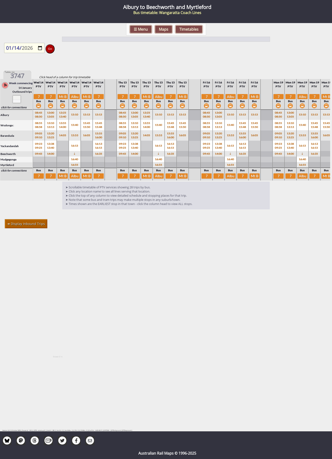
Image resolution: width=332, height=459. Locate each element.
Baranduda (7, 135)
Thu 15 (122, 82)
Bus (38, 103)
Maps (163, 29)
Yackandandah (9, 146)
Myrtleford (7, 165)
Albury (4, 115)
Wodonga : (7, 125)
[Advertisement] (166, 265)
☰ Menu (141, 29)
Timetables (189, 29)
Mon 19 (278, 82)
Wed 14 (38, 82)
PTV (38, 86)
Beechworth (8, 154)
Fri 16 (206, 82)
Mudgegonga (8, 159)
